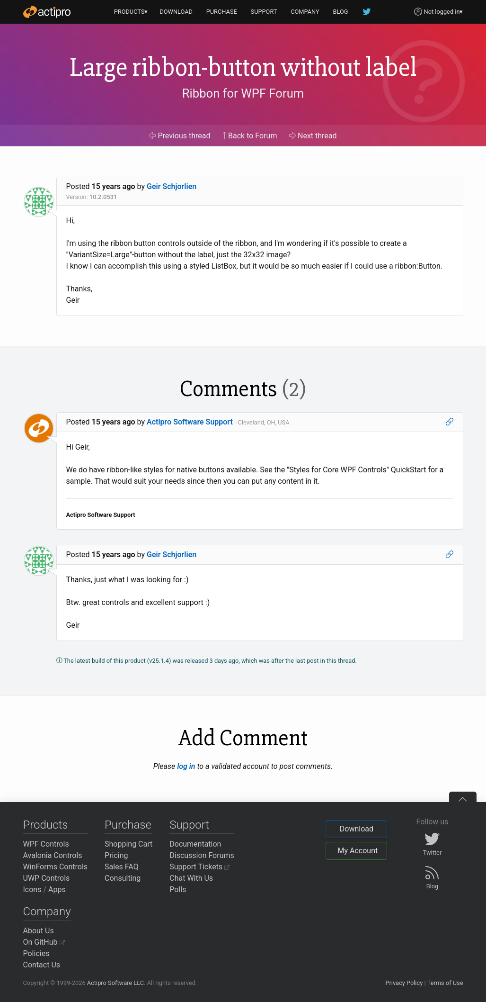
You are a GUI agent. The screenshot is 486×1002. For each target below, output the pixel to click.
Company (47, 911)
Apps (57, 889)
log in (186, 766)
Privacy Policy (404, 982)
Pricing (116, 855)
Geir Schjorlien (171, 186)
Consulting (123, 878)
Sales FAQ (122, 866)
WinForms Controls (55, 866)
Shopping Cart (128, 844)
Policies (36, 953)
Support (189, 824)
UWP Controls (46, 878)
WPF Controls (46, 844)
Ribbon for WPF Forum (243, 93)
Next (313, 135)
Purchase (128, 824)
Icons (32, 889)
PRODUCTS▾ (131, 11)
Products (45, 824)
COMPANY (305, 11)
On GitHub (44, 942)
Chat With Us (191, 878)
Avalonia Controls (52, 855)
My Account (357, 850)
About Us (38, 930)
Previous (179, 135)
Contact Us (42, 964)
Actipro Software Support (190, 421)
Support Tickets (199, 866)
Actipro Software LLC (115, 982)
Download (356, 828)
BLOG (340, 11)
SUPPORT (264, 11)
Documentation (195, 844)
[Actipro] (47, 11)
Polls (177, 889)
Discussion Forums (201, 855)
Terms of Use (445, 982)
